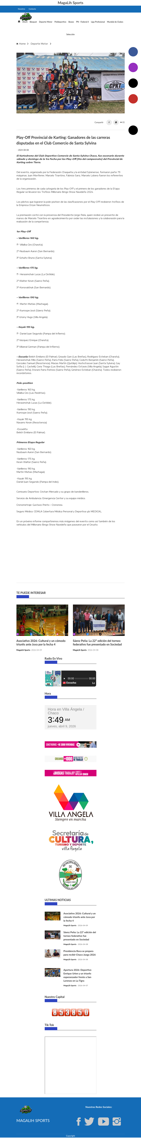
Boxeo (71, 22)
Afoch (25, 22)
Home (22, 43)
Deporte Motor (45, 22)
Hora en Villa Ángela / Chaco (66, 711)
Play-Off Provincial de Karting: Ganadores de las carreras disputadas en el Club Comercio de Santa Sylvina (70, 49)
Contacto (32, 9)
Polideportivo (60, 22)
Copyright (70, 1136)
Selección (70, 34)
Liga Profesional (98, 22)
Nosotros (21, 9)
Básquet (33, 22)
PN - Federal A (82, 22)
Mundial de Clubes (115, 22)
